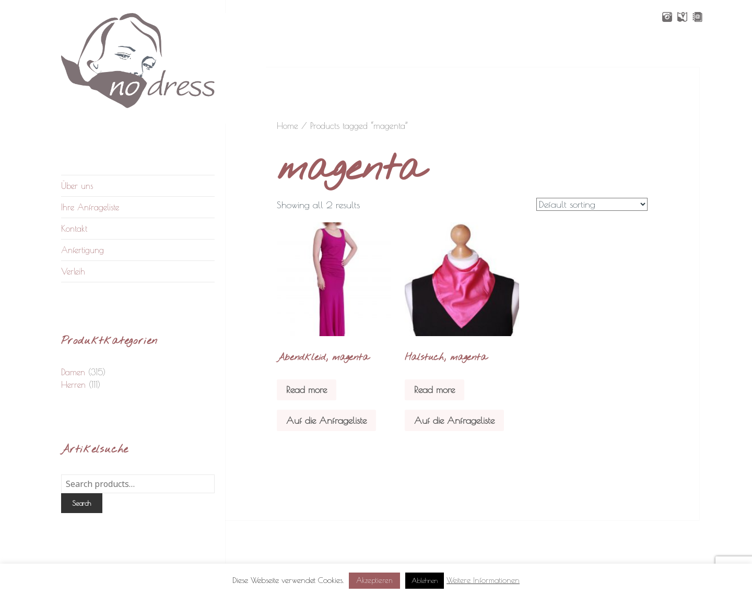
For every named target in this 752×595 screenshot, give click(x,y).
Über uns (77, 186)
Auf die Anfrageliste (326, 420)
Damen (73, 372)
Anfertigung (82, 250)
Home (287, 125)
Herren (73, 384)
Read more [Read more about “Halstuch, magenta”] (434, 389)
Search (81, 503)
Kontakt (74, 228)
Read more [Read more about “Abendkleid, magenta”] (306, 389)
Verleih (73, 271)
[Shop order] (592, 204)
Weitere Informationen (483, 580)
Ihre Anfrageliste (90, 207)
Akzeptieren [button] (374, 580)
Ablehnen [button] (425, 580)
